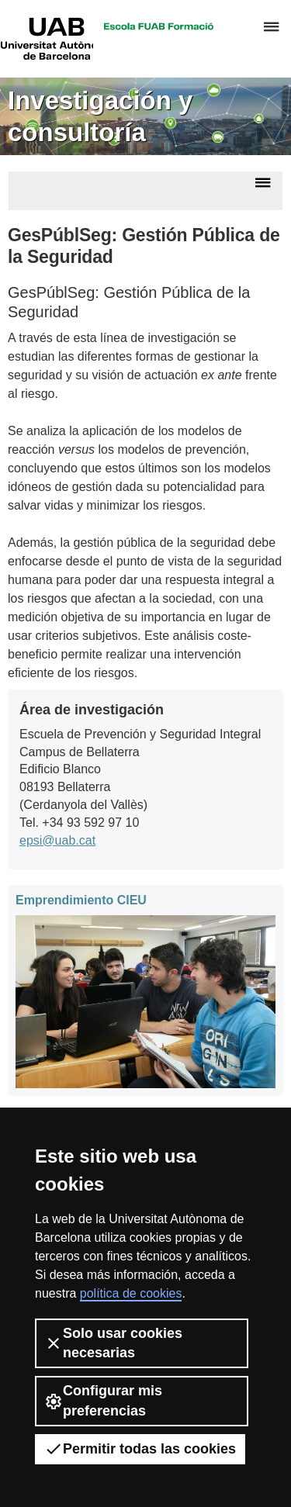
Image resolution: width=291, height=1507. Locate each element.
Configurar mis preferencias (103, 1400)
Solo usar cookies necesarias (113, 1343)
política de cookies (131, 1293)
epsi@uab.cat (57, 840)
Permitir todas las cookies (140, 1449)
